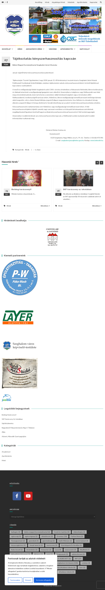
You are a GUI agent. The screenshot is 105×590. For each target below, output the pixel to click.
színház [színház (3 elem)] (86, 563)
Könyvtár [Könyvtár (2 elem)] (46, 550)
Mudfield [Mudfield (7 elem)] (85, 550)
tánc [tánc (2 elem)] (82, 567)
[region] (31, 570)
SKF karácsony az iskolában (77, 189)
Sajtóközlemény (7, 423)
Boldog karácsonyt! (22, 189)
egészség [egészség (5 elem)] (16, 536)
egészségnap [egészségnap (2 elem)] (31, 536)
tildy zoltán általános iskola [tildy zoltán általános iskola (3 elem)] (63, 567)
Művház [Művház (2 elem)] (38, 554)
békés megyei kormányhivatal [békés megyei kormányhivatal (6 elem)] (37, 532)
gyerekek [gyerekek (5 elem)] (34, 541)
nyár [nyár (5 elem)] (50, 554)
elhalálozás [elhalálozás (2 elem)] (47, 536)
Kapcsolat (93, 2)
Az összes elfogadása (44, 580)
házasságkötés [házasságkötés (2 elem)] (18, 545)
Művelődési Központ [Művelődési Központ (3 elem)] (20, 554)
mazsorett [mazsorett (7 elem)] (70, 550)
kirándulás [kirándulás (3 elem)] (32, 550)
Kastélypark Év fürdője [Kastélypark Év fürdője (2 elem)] (71, 545)
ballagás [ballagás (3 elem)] (15, 532)
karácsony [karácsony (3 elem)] (52, 545)
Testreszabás (15, 580)
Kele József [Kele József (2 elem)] (17, 550)
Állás (3, 432)
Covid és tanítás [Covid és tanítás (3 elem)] (61, 532)
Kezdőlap (38, 2)
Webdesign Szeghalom (52, 586)
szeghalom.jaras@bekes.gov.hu (72, 140)
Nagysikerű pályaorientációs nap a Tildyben (18, 428)
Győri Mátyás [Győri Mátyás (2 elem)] (65, 541)
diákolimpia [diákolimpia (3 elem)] (79, 532)
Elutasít (28, 580)
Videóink (71, 2)
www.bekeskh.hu (96, 140)
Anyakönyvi (6, 452)
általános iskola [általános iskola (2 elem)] (66, 572)
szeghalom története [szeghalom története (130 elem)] (67, 563)
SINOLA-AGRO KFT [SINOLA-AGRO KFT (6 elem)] (62, 559)
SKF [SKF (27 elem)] (78, 559)
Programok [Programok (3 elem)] (62, 554)
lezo (38, 150)
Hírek (47, 2)
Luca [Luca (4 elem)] (58, 550)
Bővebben (45, 206)
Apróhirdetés (82, 2)
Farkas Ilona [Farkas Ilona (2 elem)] (77, 536)
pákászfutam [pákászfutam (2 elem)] (78, 554)
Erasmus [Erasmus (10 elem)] (62, 536)
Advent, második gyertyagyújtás (14, 436)
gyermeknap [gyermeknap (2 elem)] (48, 541)
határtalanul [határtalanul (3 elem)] (82, 541)
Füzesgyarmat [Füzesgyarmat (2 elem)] (18, 541)
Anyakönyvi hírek (58, 2)
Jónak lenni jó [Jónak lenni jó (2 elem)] (36, 545)
